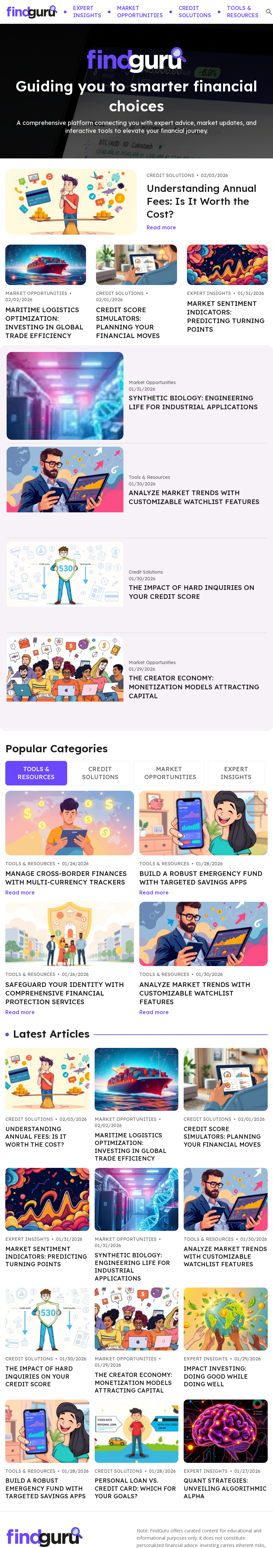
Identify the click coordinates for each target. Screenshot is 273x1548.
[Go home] (32, 12)
